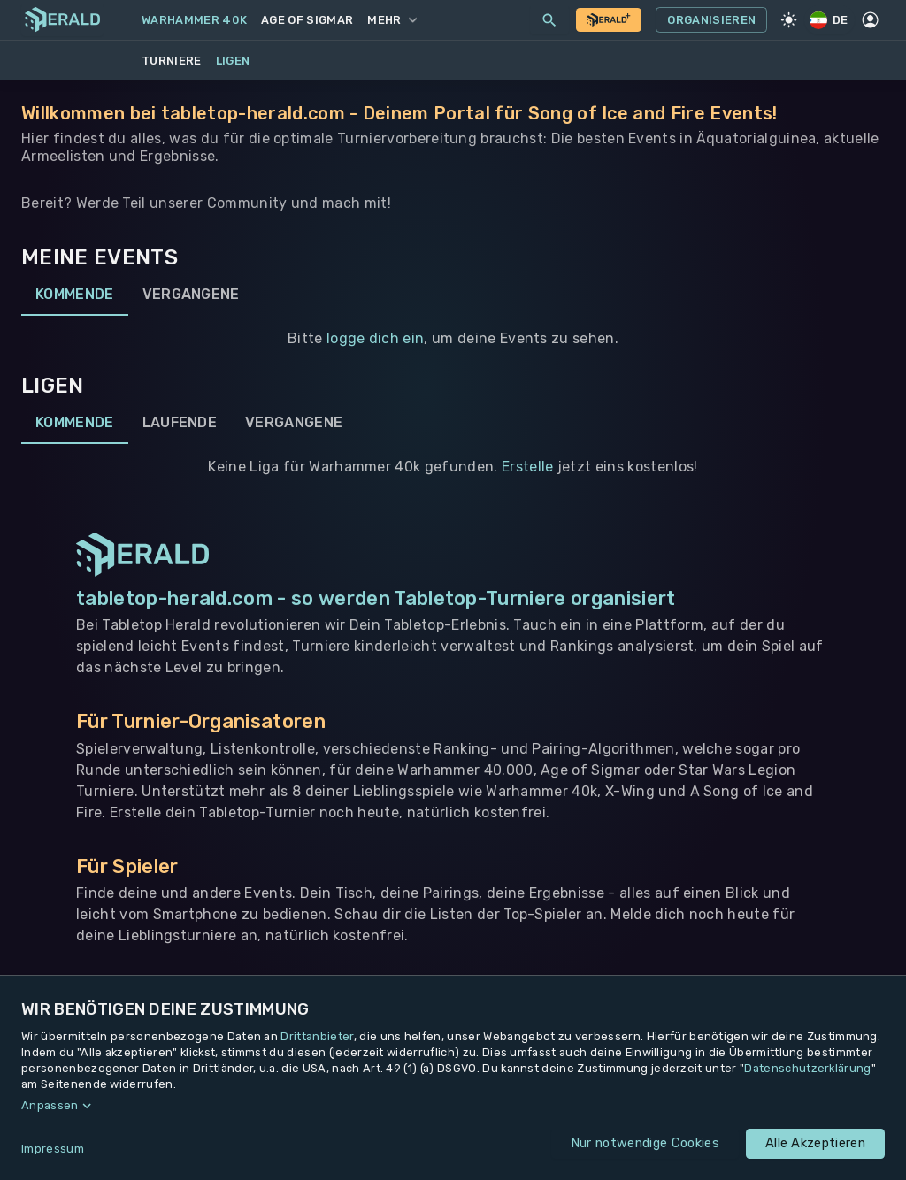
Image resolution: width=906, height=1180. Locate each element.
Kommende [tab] (74, 294)
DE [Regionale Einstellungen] (830, 19)
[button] (453, 1105)
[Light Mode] (788, 20)
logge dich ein (375, 338)
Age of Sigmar (307, 20)
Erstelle (528, 466)
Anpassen (50, 1105)
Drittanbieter (316, 1036)
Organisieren (711, 20)
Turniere (172, 60)
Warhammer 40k (194, 20)
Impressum (52, 1148)
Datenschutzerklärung (807, 1068)
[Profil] (870, 20)
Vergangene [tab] (191, 294)
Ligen (233, 60)
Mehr (391, 20)
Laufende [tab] (180, 423)
